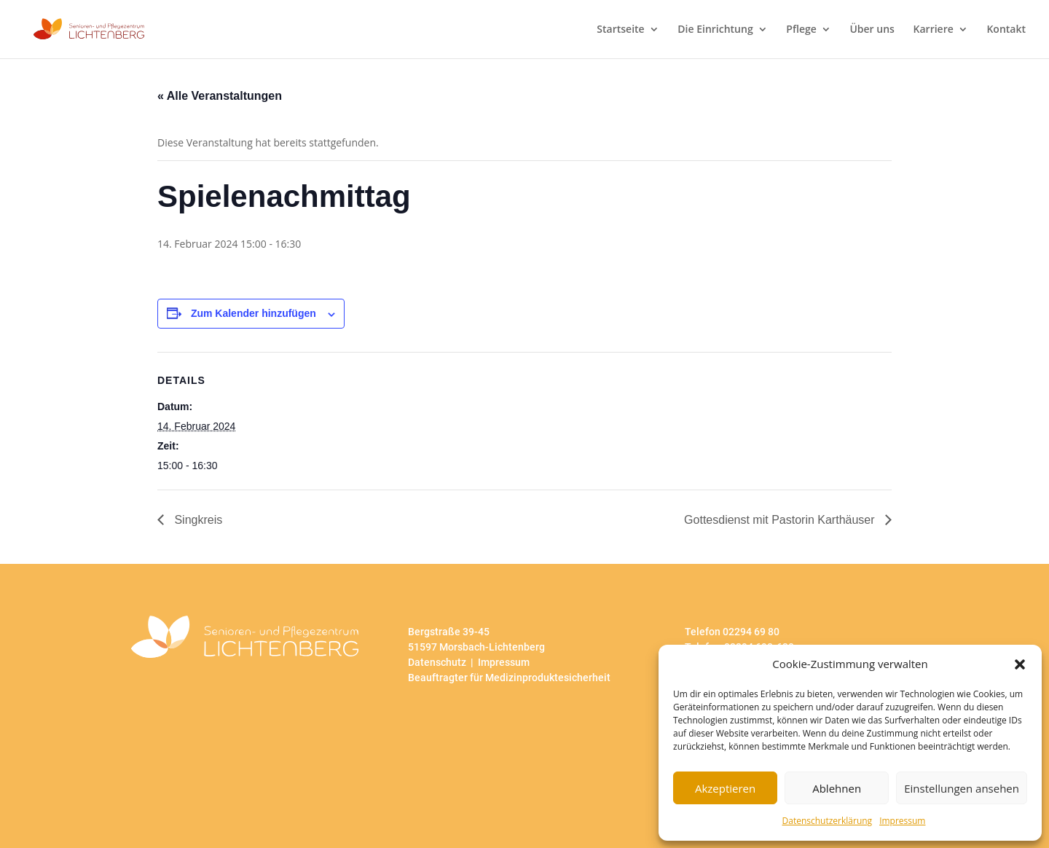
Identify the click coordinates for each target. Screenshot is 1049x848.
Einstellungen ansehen (961, 788)
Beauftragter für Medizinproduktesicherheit (509, 677)
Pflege (801, 30)
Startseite (620, 30)
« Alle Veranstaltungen (219, 96)
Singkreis (196, 520)
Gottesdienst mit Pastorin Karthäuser (781, 520)
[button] (1020, 664)
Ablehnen (836, 788)
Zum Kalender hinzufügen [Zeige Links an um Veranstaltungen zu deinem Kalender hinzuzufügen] (253, 313)
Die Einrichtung (715, 30)
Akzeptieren (725, 788)
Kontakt (1006, 30)
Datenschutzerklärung (827, 820)
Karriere (934, 30)
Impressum (902, 820)
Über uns (871, 30)
